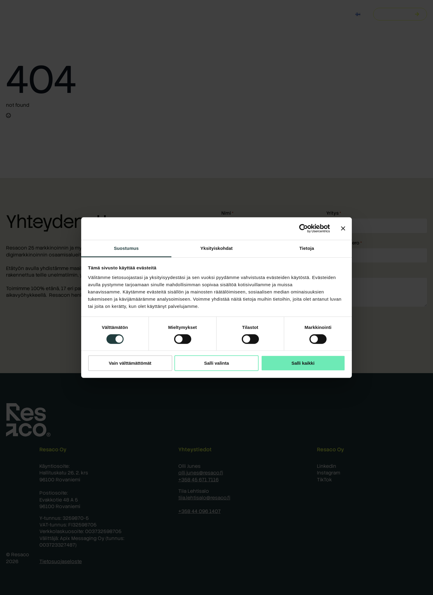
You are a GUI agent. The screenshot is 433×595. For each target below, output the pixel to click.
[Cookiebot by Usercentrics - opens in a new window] (303, 228)
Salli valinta (216, 363)
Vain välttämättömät (130, 363)
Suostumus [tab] (126, 247)
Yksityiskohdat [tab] (216, 247)
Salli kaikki (303, 363)
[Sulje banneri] (343, 228)
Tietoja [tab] (306, 247)
